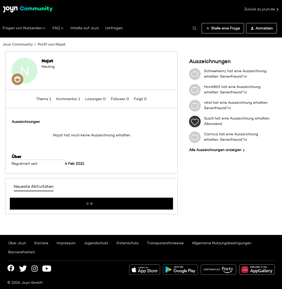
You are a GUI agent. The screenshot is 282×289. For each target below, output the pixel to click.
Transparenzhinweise (165, 243)
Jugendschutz (96, 243)
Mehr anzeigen (91, 202)
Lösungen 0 (96, 99)
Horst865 (212, 87)
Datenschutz (127, 243)
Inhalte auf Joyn (85, 28)
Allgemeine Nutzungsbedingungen (221, 243)
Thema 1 (44, 99)
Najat (47, 60)
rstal (208, 102)
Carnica (211, 134)
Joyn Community (18, 44)
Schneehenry (215, 71)
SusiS (209, 118)
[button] (223, 28)
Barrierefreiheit (21, 252)
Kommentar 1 (68, 99)
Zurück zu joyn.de (261, 9)
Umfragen (114, 28)
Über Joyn (17, 243)
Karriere (41, 243)
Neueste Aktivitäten (33, 186)
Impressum (66, 243)
